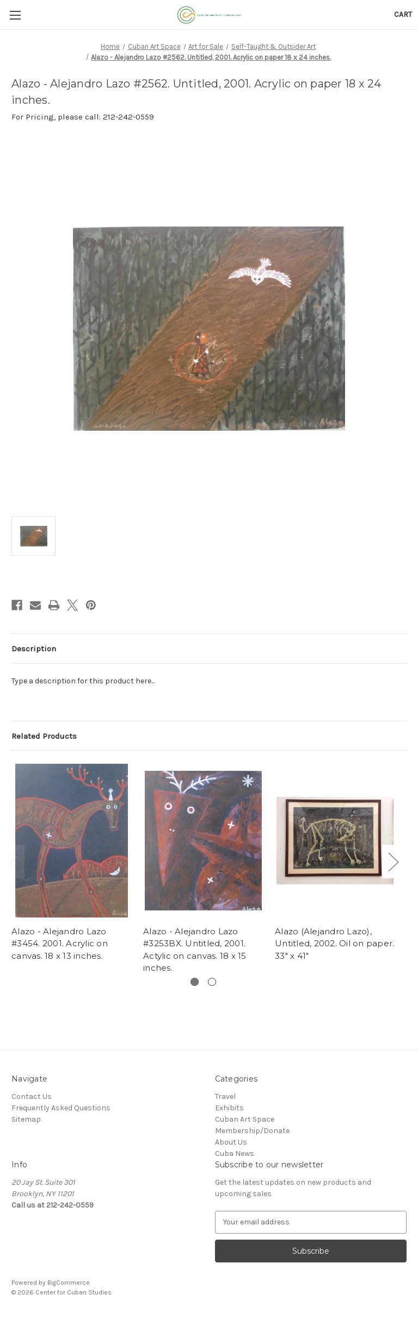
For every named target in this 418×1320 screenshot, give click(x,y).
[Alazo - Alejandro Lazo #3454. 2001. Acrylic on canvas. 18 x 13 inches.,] (71, 840)
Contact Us (31, 1096)
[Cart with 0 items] (403, 14)
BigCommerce (68, 1282)
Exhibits (229, 1107)
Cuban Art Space (244, 1119)
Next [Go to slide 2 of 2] (393, 861)
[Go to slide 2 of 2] (212, 982)
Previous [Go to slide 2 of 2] (14, 861)
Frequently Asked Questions (60, 1107)
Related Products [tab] (44, 736)
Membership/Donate (252, 1130)
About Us (231, 1142)
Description (33, 648)
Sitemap (26, 1119)
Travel (225, 1096)
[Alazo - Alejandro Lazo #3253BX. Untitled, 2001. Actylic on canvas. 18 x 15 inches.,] (203, 840)
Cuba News (234, 1153)
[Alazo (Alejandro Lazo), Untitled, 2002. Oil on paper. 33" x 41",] (335, 840)
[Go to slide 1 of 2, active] (194, 982)
